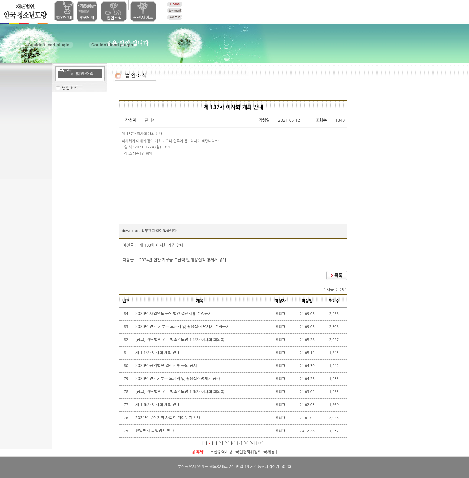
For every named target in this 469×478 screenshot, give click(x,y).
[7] (239, 443)
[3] (214, 443)
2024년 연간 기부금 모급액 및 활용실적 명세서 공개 (182, 260)
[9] (252, 443)
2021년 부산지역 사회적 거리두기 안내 (168, 418)
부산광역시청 (221, 452)
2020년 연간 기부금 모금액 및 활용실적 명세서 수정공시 (183, 327)
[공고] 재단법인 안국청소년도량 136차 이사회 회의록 (180, 392)
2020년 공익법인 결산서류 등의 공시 (166, 366)
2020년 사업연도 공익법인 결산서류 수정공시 (174, 314)
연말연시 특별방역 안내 (155, 431)
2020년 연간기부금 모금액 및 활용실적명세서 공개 (178, 379)
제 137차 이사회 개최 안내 (158, 353)
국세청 (269, 452)
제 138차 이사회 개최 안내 (161, 245)
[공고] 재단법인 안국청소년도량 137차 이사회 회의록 (180, 340)
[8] (246, 443)
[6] (233, 443)
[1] (204, 443)
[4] (220, 443)
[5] (227, 443)
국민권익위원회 (248, 452)
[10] (259, 443)
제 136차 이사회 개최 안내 (158, 405)
